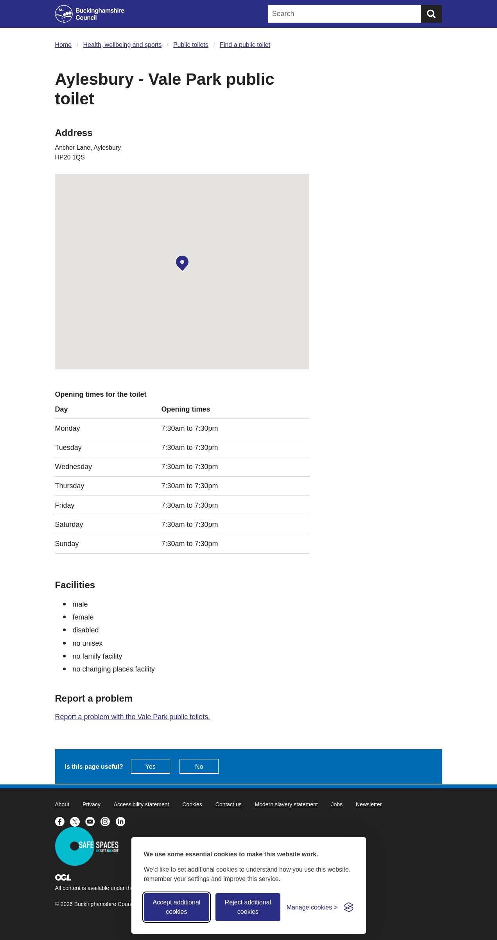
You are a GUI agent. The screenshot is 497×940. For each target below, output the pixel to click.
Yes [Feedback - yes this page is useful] (150, 766)
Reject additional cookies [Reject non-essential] (248, 907)
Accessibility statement (141, 804)
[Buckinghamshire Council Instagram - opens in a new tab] (108, 821)
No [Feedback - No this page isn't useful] (199, 766)
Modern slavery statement (286, 804)
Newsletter (369, 804)
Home (63, 44)
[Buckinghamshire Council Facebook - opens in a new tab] (62, 821)
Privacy (91, 804)
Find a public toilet (245, 44)
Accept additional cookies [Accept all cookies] (176, 907)
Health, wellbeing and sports (122, 44)
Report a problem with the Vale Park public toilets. (132, 717)
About (62, 804)
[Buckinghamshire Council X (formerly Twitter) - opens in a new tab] (77, 821)
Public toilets (190, 44)
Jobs (337, 804)
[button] (182, 263)
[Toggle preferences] (312, 907)
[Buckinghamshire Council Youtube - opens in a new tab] (92, 821)
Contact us (228, 804)
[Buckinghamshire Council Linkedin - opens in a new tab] (122, 821)
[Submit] (431, 14)
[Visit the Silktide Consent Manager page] (348, 907)
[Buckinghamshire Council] (89, 14)
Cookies (192, 804)
